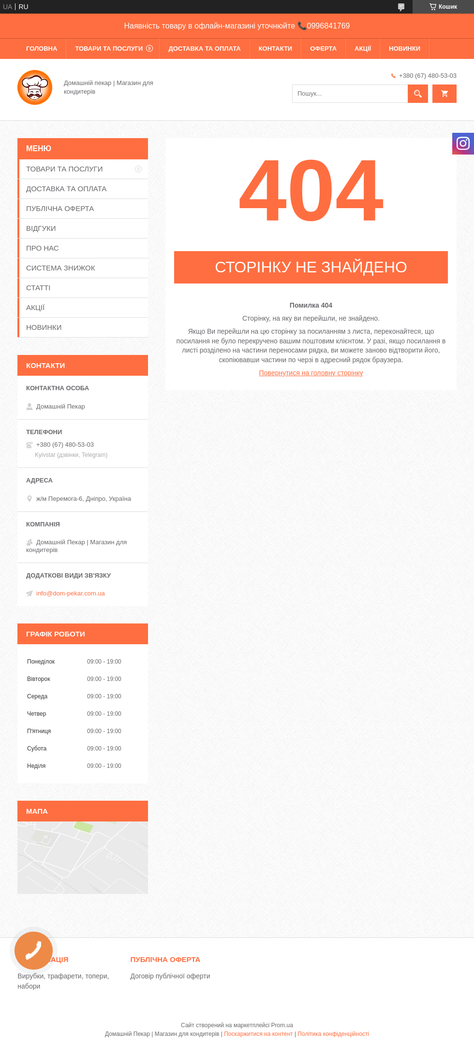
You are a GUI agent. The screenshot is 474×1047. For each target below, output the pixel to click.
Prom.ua (282, 1025)
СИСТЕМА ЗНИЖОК (60, 268)
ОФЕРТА (323, 48)
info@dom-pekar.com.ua (70, 593)
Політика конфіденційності (333, 1034)
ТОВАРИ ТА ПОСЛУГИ (109, 48)
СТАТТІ (38, 287)
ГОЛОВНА (41, 48)
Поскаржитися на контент (258, 1034)
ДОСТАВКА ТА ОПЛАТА (204, 48)
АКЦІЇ (363, 48)
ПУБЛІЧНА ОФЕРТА (60, 208)
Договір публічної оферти (170, 976)
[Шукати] (418, 94)
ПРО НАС (42, 248)
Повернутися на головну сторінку (311, 373)
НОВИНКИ (404, 48)
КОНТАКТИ (276, 48)
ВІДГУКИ (41, 228)
